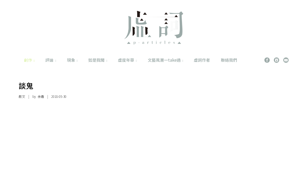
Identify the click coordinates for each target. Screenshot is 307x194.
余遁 (41, 96)
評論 (50, 60)
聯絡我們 (229, 60)
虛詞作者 (202, 60)
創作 (29, 60)
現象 (72, 60)
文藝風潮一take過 (165, 60)
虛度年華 (127, 60)
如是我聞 (97, 60)
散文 (22, 96)
